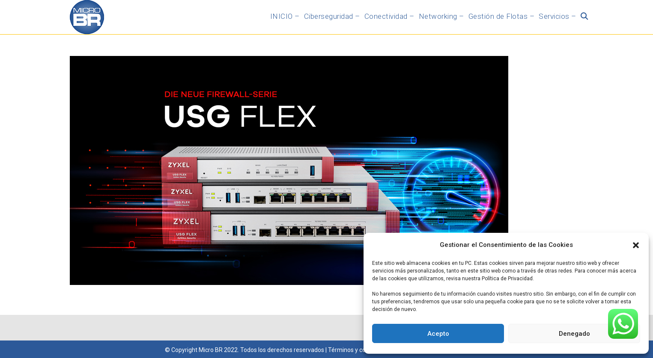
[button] (636, 245)
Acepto (438, 333)
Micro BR (211, 349)
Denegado (574, 333)
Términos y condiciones (359, 349)
